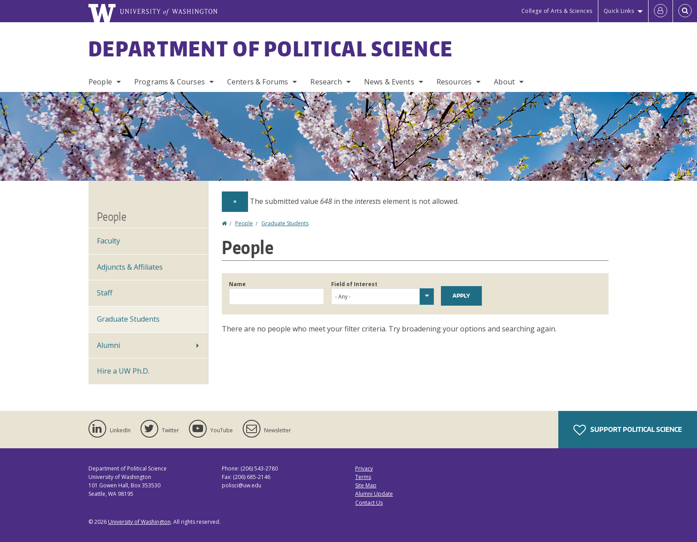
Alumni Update (374, 494)
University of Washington (139, 522)
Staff (104, 293)
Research (325, 82)
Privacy (364, 468)
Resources (454, 82)
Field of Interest (354, 284)
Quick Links (619, 11)
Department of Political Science (270, 48)
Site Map (366, 485)
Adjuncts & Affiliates (130, 267)
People (100, 82)
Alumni (108, 345)
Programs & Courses (169, 82)
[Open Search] (685, 11)
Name (237, 284)
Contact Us (369, 502)
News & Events (389, 82)
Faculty (108, 241)
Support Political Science (627, 430)
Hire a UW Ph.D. (123, 371)
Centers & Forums (257, 82)
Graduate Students (284, 223)
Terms (363, 477)
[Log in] (661, 11)
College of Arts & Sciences (557, 11)
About (504, 82)
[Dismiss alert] (235, 201)
